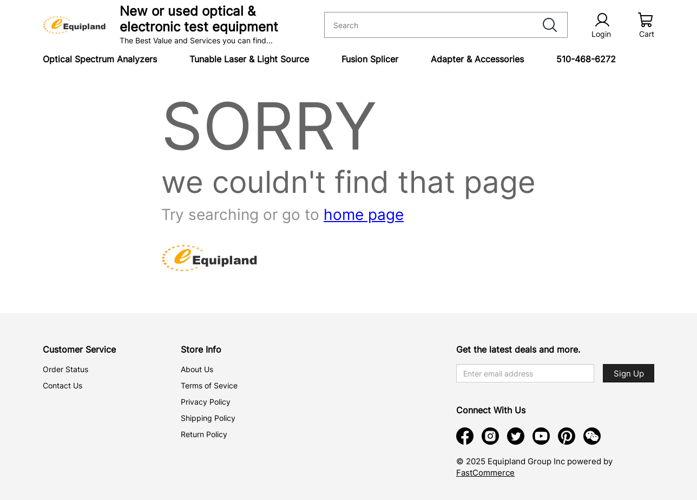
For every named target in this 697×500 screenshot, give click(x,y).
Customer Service (79, 349)
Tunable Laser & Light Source (249, 59)
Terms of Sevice (209, 385)
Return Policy (204, 434)
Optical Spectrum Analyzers (100, 59)
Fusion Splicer (369, 59)
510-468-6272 (586, 59)
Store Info (201, 349)
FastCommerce (485, 472)
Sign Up (629, 373)
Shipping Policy (208, 418)
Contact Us (62, 385)
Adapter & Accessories (477, 59)
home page (364, 214)
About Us (197, 369)
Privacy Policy (206, 401)
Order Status (65, 369)
